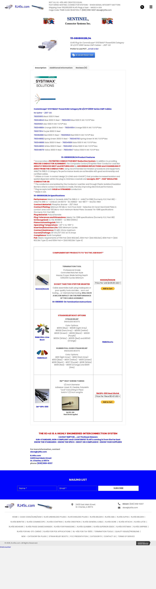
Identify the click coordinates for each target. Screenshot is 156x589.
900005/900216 (42, 289)
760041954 (70, 127)
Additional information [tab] (61, 67)
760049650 (39, 146)
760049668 (39, 142)
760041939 (67, 142)
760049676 (39, 150)
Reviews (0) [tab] (81, 67)
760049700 (74, 138)
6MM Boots (107, 342)
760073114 (38, 131)
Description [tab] (40, 67)
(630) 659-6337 (89, 10)
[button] (118, 488)
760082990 (39, 135)
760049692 (39, 138)
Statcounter (5, 547)
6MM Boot (42, 358)
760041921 (67, 146)
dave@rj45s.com (104, 10)
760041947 (68, 150)
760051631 (38, 124)
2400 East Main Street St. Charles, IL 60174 (85, 505)
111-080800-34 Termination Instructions (71, 301)
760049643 (39, 120)
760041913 (66, 120)
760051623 (65, 135)
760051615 (38, 116)
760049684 (39, 127)
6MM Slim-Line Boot (42, 338)
